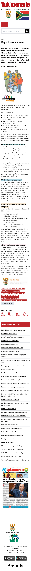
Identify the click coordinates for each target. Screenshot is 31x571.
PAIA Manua (19, 550)
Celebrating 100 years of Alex (10, 340)
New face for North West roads (10, 399)
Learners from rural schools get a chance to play (15, 383)
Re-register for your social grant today (12, 435)
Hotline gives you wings (8, 369)
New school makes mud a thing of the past (13, 416)
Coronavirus (20, 546)
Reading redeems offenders (9, 439)
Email (3, 314)
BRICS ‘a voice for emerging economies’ (13, 337)
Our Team (6, 546)
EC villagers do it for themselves (10, 351)
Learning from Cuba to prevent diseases (13, 387)
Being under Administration (9, 333)
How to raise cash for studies (9, 373)
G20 (18, 548)
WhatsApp (26, 314)
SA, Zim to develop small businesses (12, 449)
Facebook (11, 314)
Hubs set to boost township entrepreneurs (13, 376)
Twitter (18, 314)
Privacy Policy (11, 550)
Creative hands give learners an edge (12, 348)
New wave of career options (9, 425)
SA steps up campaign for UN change (12, 446)
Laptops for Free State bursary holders (12, 380)
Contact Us (13, 546)
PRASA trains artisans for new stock (11, 428)
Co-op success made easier (9, 344)
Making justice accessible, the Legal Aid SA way (15, 390)
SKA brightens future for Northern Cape (12, 453)
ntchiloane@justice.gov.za (10, 298)
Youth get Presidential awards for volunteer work (15, 460)
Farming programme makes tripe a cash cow (14, 366)
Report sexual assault (7, 442)
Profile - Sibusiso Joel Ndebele (10, 432)
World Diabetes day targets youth (11, 456)
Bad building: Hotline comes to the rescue (13, 330)
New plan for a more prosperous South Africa (14, 412)
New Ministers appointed (8, 408)
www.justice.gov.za (7, 300)
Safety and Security (7, 303)
